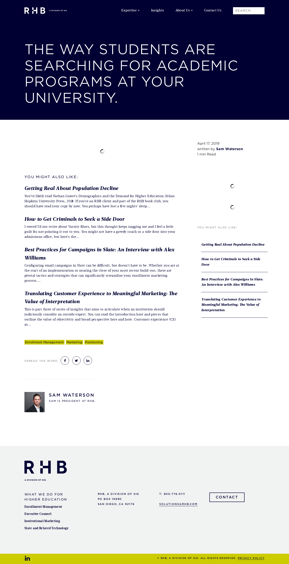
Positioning (94, 342)
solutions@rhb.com (178, 504)
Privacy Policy (251, 558)
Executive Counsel (37, 514)
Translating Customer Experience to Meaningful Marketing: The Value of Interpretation (231, 305)
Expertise (129, 10)
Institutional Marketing (42, 521)
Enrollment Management (44, 342)
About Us (182, 10)
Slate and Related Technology (46, 528)
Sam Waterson (72, 395)
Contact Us (212, 10)
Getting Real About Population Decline (71, 188)
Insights (157, 10)
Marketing (74, 342)
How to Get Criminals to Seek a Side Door (74, 219)
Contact (227, 497)
